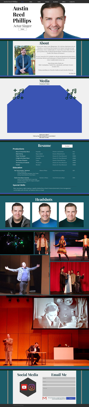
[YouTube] (24, 387)
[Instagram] (32, 387)
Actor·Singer (22, 26)
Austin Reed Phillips (22, 14)
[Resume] (22, 29)
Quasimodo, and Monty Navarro (64, 65)
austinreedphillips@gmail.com (59, 399)
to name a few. (56, 66)
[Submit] (70, 398)
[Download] (67, 146)
